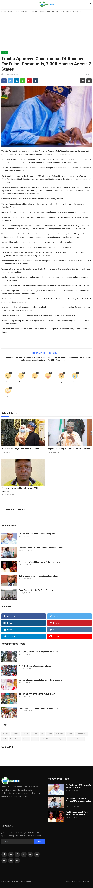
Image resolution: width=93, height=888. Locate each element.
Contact (86, 881)
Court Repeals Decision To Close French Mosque (38, 590)
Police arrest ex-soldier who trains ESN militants (19, 489)
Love (34, 382)
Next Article (54, 353)
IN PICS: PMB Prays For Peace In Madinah (20, 449)
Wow (8, 397)
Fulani (35, 734)
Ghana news (81, 734)
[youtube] (11, 860)
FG (42, 734)
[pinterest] (17, 854)
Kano (35, 739)
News (10, 11)
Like (7, 382)
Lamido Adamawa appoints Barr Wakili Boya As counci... (41, 680)
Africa (50, 734)
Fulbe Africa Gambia (75, 739)
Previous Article (37, 353)
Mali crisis (59, 734)
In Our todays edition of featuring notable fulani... (39, 576)
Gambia (15, 734)
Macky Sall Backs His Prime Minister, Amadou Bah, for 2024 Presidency (69, 358)
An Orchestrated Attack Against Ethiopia (35, 666)
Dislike (21, 382)
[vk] (37, 854)
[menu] (3, 4)
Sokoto (70, 734)
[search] (90, 4)
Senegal (26, 734)
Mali (4, 739)
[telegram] (4, 860)
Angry (61, 382)
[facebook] (4, 854)
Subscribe (39, 842)
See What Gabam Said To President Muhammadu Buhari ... (42, 548)
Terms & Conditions (72, 881)
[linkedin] (30, 854)
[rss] (17, 860)
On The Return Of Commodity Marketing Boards (38, 534)
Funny (48, 382)
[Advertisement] (46, 33)
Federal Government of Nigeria (52, 739)
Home (3, 11)
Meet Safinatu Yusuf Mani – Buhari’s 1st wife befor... (39, 562)
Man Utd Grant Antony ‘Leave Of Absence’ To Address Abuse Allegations (25, 358)
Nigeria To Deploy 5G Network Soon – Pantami (69, 449)
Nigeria (5, 734)
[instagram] (24, 854)
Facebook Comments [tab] (15, 509)
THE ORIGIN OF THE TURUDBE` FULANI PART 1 (37, 694)
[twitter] (11, 854)
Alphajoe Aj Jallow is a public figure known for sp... (39, 652)
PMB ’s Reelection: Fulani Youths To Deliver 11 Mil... (39, 708)
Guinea (26, 739)
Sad (74, 382)
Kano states (14, 739)
